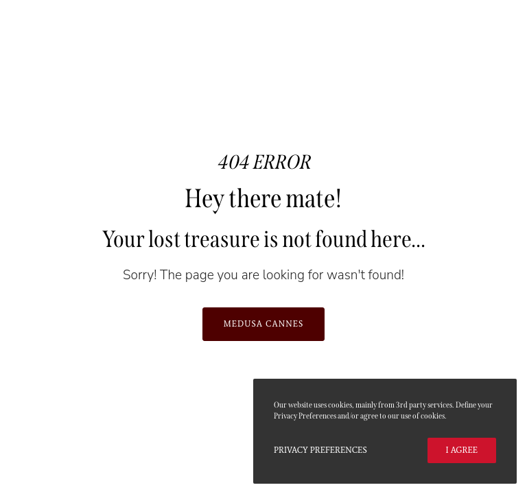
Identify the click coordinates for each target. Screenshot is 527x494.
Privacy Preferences (320, 450)
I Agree (462, 450)
